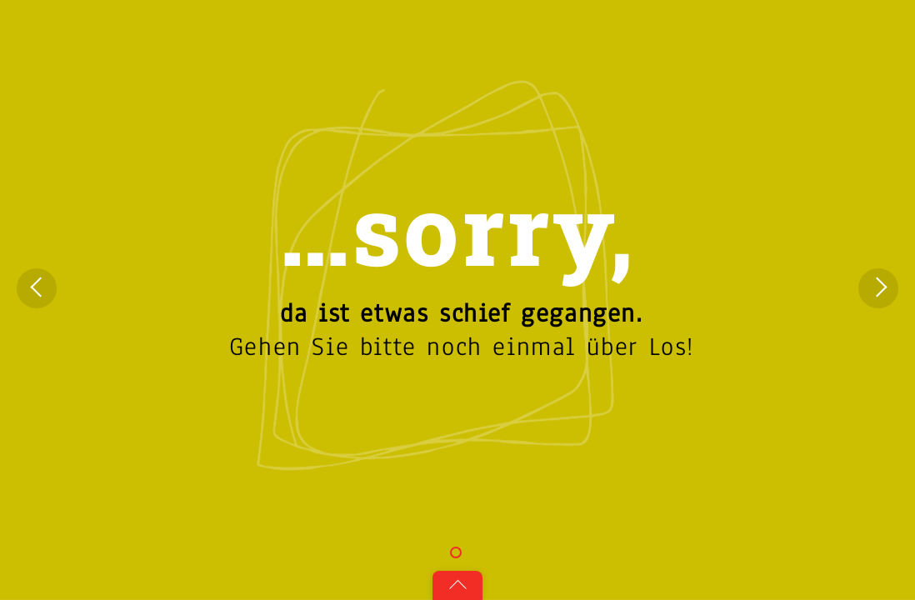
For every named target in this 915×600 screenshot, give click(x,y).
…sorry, (457, 227)
